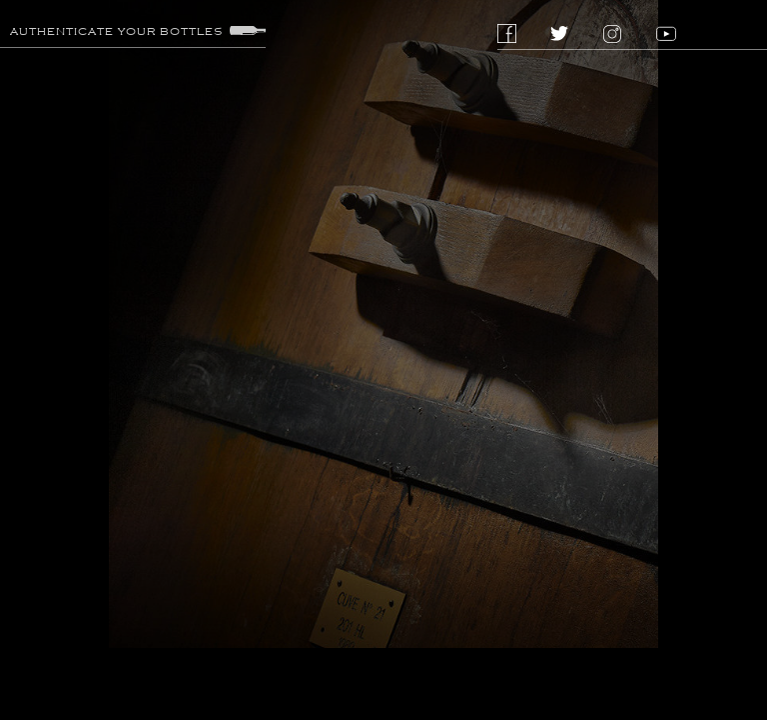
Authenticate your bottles (138, 31)
